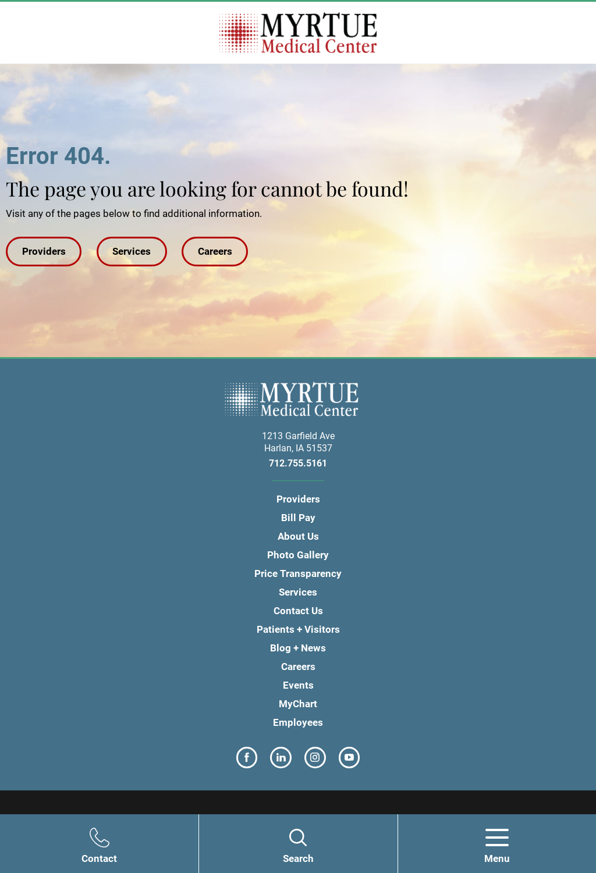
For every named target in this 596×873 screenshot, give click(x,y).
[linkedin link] (281, 757)
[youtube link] (349, 757)
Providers (44, 251)
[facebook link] (247, 757)
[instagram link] (315, 757)
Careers (215, 251)
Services (131, 251)
